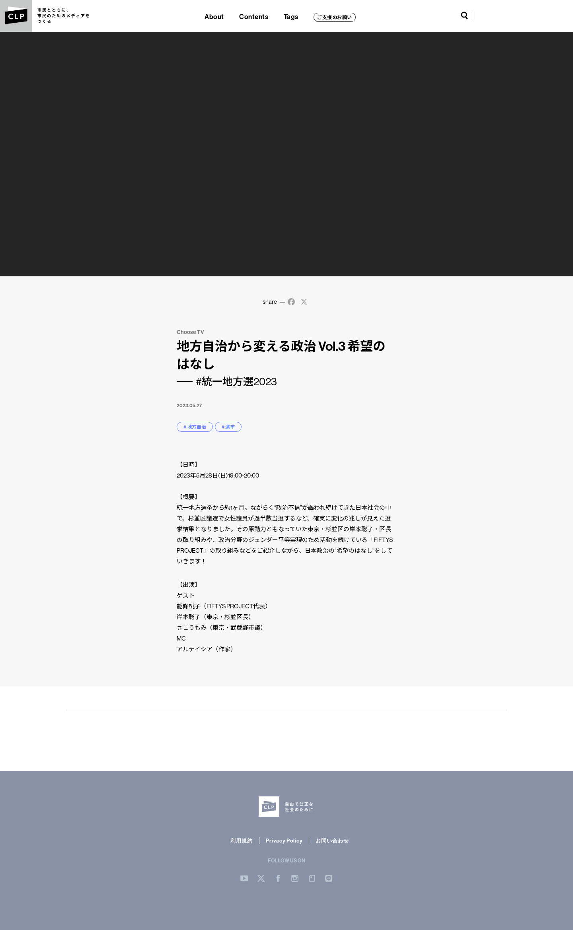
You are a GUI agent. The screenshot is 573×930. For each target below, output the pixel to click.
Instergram (295, 878)
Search (464, 15)
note (539, 15)
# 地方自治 (194, 427)
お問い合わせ (332, 840)
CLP (16, 16)
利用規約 (241, 840)
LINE (553, 15)
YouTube (485, 15)
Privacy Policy (284, 840)
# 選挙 (228, 427)
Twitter (500, 15)
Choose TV (190, 332)
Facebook (512, 15)
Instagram (524, 15)
